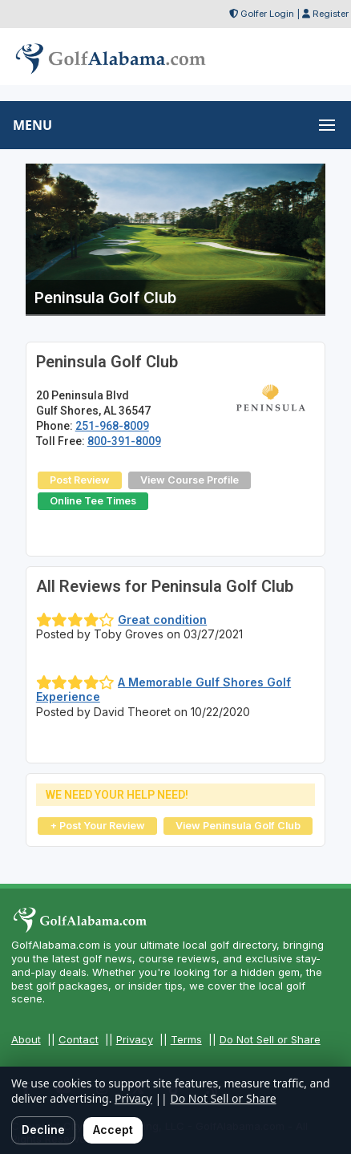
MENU (32, 125)
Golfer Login (267, 13)
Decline (43, 1129)
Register (331, 13)
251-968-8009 (112, 425)
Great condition (162, 619)
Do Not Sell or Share (270, 1039)
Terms (186, 1039)
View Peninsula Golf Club (238, 826)
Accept (113, 1129)
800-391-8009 (124, 441)
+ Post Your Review (97, 826)
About (26, 1039)
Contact (78, 1039)
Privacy (134, 1039)
